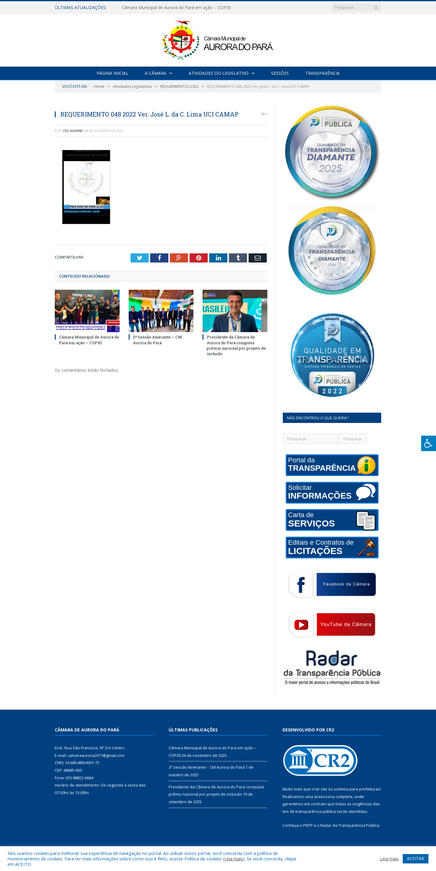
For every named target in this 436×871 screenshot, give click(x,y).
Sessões (280, 73)
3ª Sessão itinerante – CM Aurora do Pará (157, 339)
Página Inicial (112, 73)
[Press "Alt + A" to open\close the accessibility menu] (428, 443)
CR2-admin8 (73, 130)
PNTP (308, 825)
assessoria (324, 796)
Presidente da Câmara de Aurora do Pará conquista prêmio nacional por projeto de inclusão (236, 345)
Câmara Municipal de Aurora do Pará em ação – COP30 (176, 7)
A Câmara (155, 73)
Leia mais (233, 859)
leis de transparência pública (309, 811)
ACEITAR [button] (415, 858)
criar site (319, 789)
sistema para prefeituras (357, 789)
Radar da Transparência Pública (349, 825)
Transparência (322, 73)
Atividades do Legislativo (219, 73)
